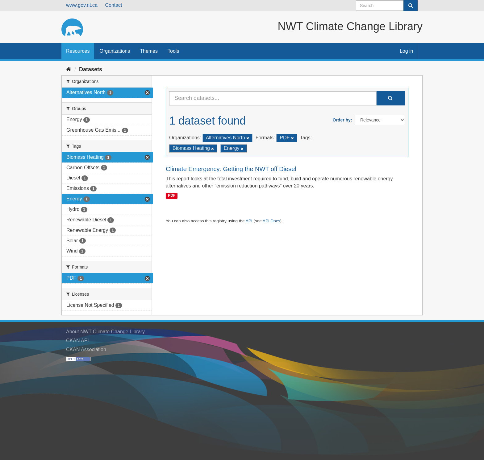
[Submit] (410, 5)
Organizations (114, 51)
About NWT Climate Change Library (105, 331)
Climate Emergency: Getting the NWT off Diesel (231, 169)
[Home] (68, 69)
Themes (149, 51)
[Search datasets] (387, 5)
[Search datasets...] (273, 98)
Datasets (90, 69)
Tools (173, 51)
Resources (78, 51)
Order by (342, 119)
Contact (113, 5)
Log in (406, 51)
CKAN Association (86, 349)
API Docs (271, 221)
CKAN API (77, 340)
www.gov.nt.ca (82, 5)
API (249, 221)
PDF (171, 195)
